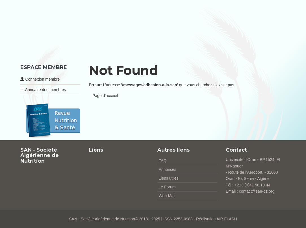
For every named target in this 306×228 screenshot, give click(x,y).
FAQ (163, 160)
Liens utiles (169, 178)
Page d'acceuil (105, 95)
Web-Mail (167, 195)
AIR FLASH (226, 219)
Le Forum (167, 187)
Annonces (167, 169)
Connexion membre (40, 79)
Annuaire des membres (43, 89)
